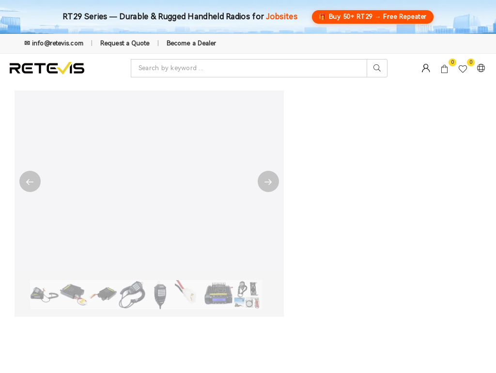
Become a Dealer (192, 43)
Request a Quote (125, 43)
